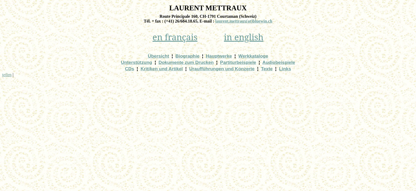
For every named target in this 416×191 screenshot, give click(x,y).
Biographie (187, 56)
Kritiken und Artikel (162, 68)
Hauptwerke (219, 56)
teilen (7, 74)
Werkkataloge (253, 56)
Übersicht (158, 56)
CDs (129, 68)
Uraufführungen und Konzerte (221, 68)
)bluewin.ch (243, 21)
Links (285, 68)
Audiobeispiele (278, 62)
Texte (267, 68)
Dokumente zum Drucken (186, 62)
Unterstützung (136, 62)
